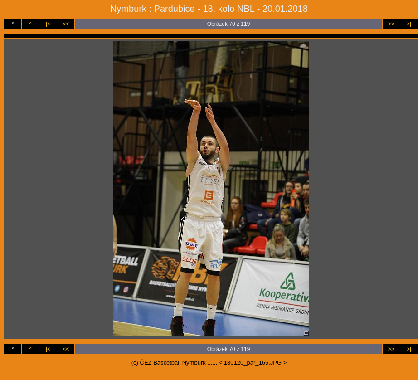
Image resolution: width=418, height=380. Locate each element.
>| (409, 24)
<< (66, 24)
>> (391, 24)
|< (48, 24)
